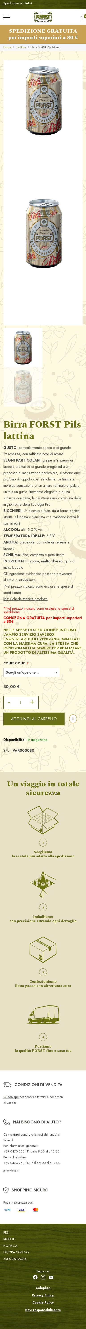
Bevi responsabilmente (43, 1310)
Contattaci (11, 1134)
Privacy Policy (43, 1295)
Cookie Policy (43, 1302)
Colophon (43, 1288)
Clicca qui (11, 1097)
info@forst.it (10, 1170)
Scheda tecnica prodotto (29, 599)
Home (7, 47)
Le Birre (21, 47)
